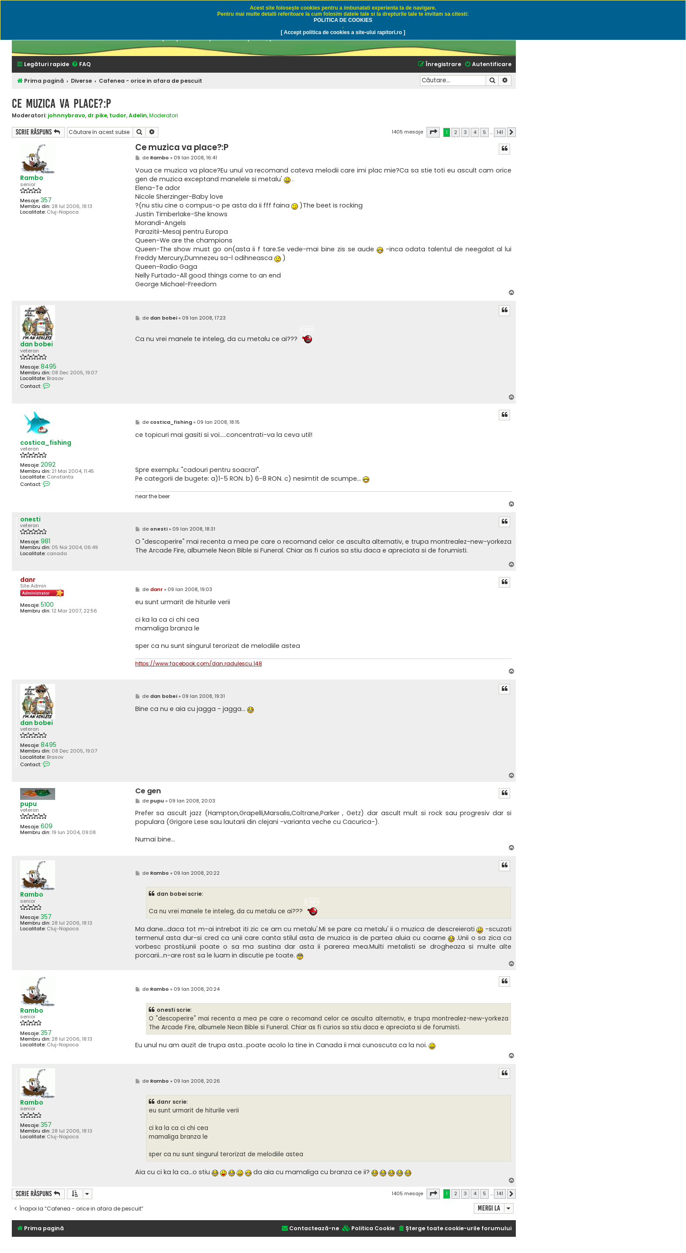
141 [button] (500, 132)
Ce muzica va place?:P (61, 103)
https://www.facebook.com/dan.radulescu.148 (198, 663)
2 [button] (455, 132)
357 (46, 200)
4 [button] (474, 132)
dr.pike (97, 115)
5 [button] (484, 132)
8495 (48, 367)
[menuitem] (81, 64)
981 (45, 541)
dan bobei (36, 344)
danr (27, 579)
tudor (117, 115)
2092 (48, 465)
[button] (433, 132)
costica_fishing (45, 443)
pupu (28, 804)
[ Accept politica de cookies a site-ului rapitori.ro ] (343, 32)
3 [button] (465, 132)
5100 (47, 605)
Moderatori (163, 115)
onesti (30, 519)
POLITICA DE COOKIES (343, 20)
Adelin (138, 115)
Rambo (31, 178)
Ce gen (148, 791)
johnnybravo (66, 115)
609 (46, 826)
